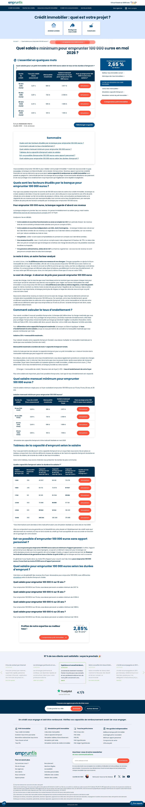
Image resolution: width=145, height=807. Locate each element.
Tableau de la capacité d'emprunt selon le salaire (39, 152)
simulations (17, 577)
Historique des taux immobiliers (112, 76)
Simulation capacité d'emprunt (112, 92)
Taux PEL (18, 743)
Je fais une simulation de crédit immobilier (112, 83)
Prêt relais (77, 735)
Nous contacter (20, 775)
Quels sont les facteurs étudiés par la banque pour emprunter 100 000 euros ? (51, 143)
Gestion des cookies (50, 777)
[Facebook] (115, 776)
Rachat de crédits (29, 8)
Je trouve (76, 709)
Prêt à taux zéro (79, 732)
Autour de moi (92, 709)
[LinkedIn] (124, 776)
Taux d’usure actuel (21, 740)
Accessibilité (48, 769)
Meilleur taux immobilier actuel (112, 73)
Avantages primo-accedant (112, 735)
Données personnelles (51, 772)
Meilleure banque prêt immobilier (114, 732)
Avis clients (18, 772)
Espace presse (19, 777)
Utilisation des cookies (51, 775)
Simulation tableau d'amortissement (56, 737)
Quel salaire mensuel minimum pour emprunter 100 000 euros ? (45, 149)
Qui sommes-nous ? (21, 763)
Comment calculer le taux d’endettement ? (37, 146)
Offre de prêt (107, 743)
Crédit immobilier (14, 8)
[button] (4, 803)
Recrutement (48, 763)
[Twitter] (119, 776)
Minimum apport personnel (112, 738)
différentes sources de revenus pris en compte (30, 213)
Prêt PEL (76, 737)
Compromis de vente (110, 740)
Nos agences (117, 8)
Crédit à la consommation (69, 8)
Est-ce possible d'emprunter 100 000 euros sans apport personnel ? (47, 155)
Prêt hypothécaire (80, 740)
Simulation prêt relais (51, 740)
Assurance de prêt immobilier (48, 8)
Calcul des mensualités (110, 89)
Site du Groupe (20, 766)
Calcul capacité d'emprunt (53, 735)
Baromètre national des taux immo (26, 737)
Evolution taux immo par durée (25, 735)
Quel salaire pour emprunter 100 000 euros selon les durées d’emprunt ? (49, 158)
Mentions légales (49, 766)
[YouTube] (128, 777)
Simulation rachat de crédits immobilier (57, 743)
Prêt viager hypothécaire (82, 743)
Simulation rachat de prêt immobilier (114, 95)
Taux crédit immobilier (22, 732)
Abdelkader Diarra (25, 124)
